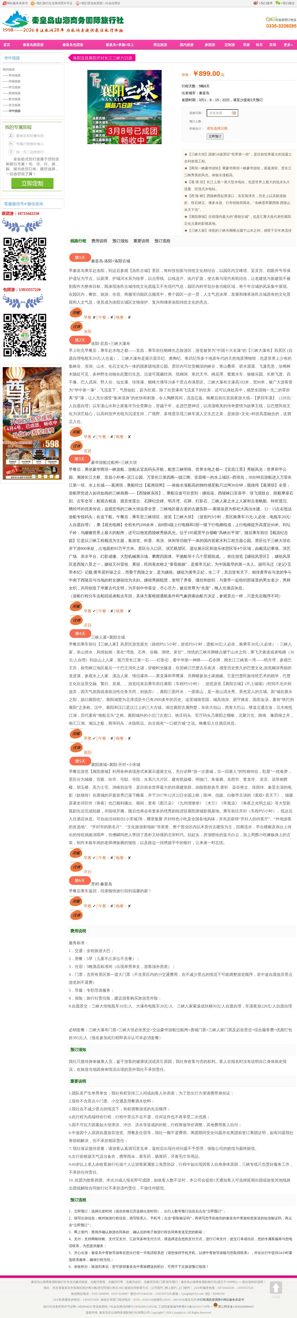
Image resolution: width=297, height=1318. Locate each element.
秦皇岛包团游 (72, 45)
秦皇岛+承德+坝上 (120, 45)
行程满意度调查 (211, 1299)
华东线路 (15, 75)
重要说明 (141, 241)
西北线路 (15, 99)
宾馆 (272, 45)
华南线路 (15, 81)
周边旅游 (160, 45)
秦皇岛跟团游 (33, 45)
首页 (6, 45)
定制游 (229, 45)
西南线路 (15, 93)
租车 (259, 45)
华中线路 (12, 58)
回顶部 (276, 1290)
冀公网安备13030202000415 (236, 1306)
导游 (246, 45)
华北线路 (15, 87)
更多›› (288, 45)
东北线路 (15, 105)
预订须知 (120, 241)
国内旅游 (187, 45)
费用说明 (99, 241)
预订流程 (162, 241)
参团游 (210, 45)
